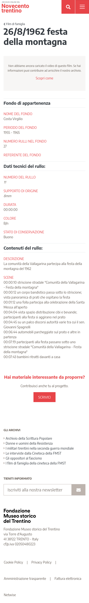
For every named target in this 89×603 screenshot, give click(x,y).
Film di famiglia (14, 24)
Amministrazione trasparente (25, 579)
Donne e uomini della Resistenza (28, 443)
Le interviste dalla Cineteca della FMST (32, 453)
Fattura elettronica (68, 579)
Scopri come (44, 78)
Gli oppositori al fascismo (23, 458)
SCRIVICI (44, 397)
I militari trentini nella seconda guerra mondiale (39, 448)
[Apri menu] (82, 7)
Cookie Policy (13, 562)
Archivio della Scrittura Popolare (28, 438)
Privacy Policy (41, 562)
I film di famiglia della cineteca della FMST (35, 463)
